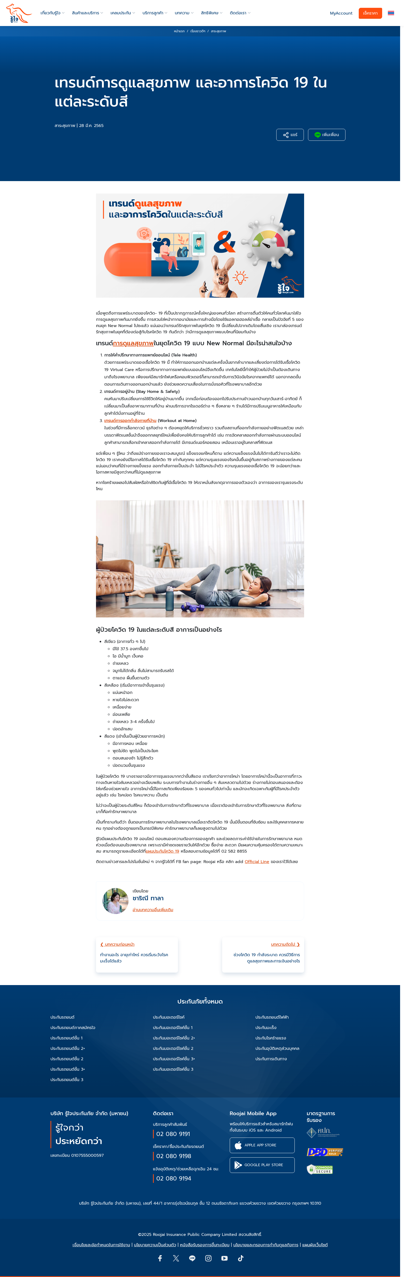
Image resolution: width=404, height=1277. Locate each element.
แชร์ (290, 135)
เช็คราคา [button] (370, 13)
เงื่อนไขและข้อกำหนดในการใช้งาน (101, 1245)
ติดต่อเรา (238, 13)
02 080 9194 (173, 1178)
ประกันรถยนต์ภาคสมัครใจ (72, 1028)
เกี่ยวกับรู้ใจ (50, 13)
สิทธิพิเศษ (210, 13)
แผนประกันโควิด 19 (162, 851)
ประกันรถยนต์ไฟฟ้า (272, 1017)
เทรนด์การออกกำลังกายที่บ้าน (130, 421)
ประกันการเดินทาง (271, 1059)
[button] (391, 13)
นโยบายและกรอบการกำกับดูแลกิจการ (265, 1245)
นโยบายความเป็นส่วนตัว (155, 1245)
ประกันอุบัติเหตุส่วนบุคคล (277, 1048)
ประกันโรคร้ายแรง (270, 1038)
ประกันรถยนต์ (62, 1017)
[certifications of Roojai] (325, 1152)
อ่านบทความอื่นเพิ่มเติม (153, 910)
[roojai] (19, 13)
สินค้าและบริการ (85, 13)
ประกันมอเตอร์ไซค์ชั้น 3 (173, 1069)
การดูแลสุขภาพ (133, 343)
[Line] (192, 1258)
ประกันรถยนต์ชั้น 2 (66, 1059)
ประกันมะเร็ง (266, 1028)
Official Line (257, 862)
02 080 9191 (173, 1134)
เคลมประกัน (121, 13)
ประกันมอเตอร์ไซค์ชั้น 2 (173, 1048)
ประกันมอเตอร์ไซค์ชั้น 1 (173, 1028)
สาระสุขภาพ (65, 126)
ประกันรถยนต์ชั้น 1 (66, 1038)
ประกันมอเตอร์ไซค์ (168, 1017)
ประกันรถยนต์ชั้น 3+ (67, 1069)
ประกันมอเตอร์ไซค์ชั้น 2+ (174, 1038)
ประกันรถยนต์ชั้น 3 (66, 1080)
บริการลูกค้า (153, 13)
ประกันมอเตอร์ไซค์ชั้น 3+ (174, 1059)
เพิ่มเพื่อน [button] (327, 135)
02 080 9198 (173, 1156)
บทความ (182, 13)
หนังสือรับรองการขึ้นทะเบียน (204, 1245)
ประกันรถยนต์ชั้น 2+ (67, 1048)
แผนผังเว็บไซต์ (315, 1245)
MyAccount (341, 13)
